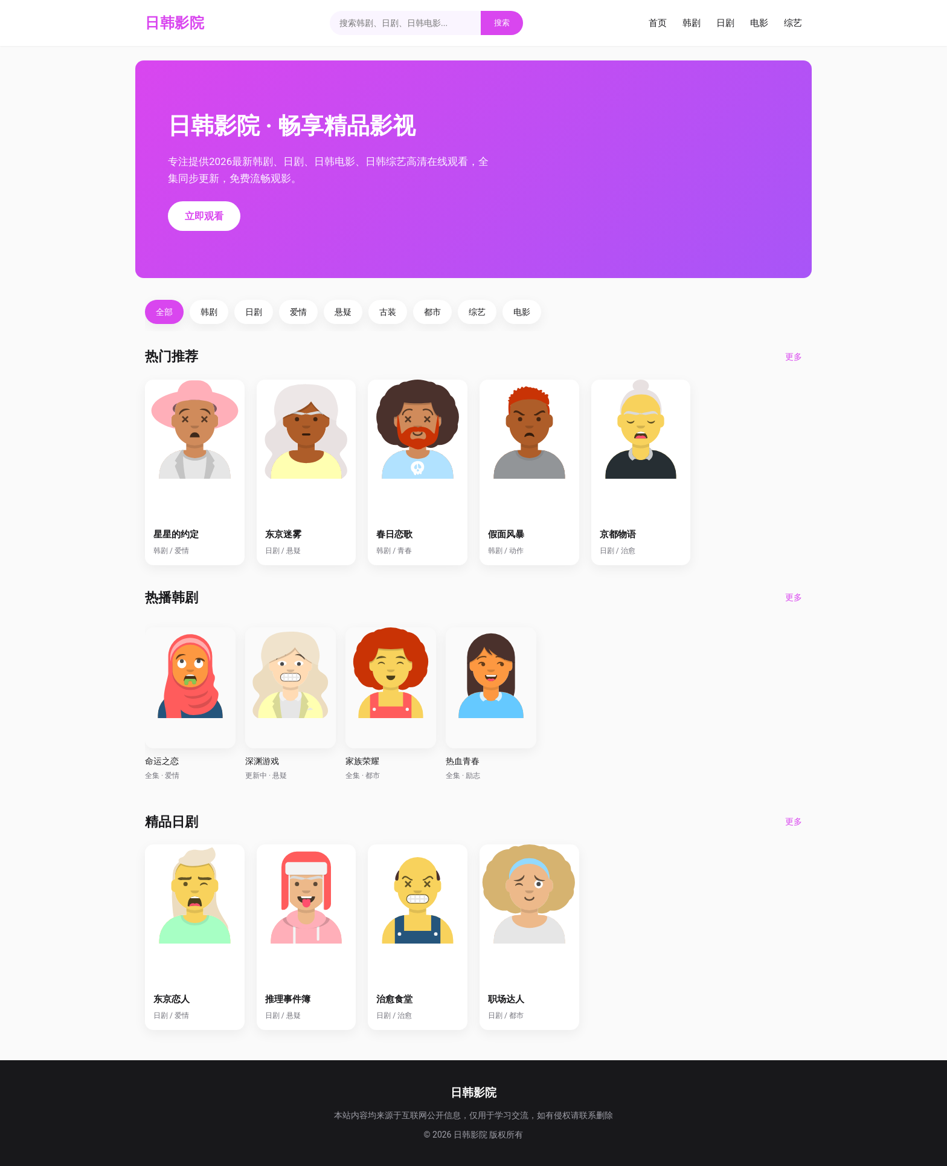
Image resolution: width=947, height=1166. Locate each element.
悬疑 (343, 312)
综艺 (793, 23)
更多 (793, 356)
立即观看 (204, 216)
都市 (432, 312)
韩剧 (691, 23)
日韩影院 (174, 23)
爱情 (298, 312)
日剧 (725, 23)
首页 (658, 23)
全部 (164, 312)
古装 (387, 312)
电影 (759, 23)
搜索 (502, 22)
